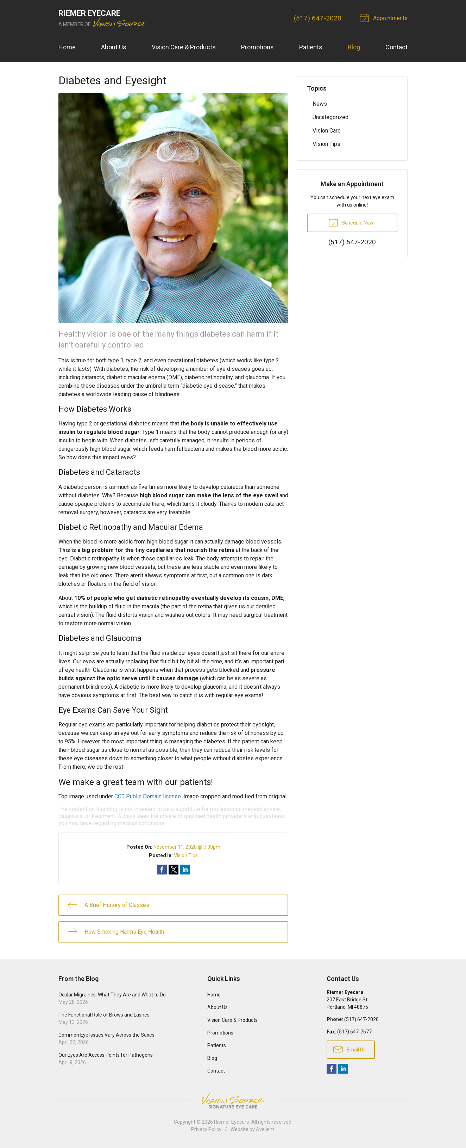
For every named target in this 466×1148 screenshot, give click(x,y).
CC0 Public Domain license (147, 796)
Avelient (265, 1129)
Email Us (349, 1049)
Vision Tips (186, 855)
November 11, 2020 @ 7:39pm (186, 847)
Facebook (331, 1069)
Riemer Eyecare (231, 1122)
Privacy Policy (206, 1129)
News (320, 103)
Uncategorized (330, 117)
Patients (310, 47)
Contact (396, 47)
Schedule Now (350, 222)
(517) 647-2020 (317, 18)
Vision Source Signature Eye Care (233, 1100)
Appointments (385, 18)
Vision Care (327, 130)
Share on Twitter (173, 869)
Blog (354, 47)
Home (67, 47)
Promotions (257, 47)
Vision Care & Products (184, 47)
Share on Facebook (162, 869)
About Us (113, 47)
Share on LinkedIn (185, 869)
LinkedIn (343, 1069)
